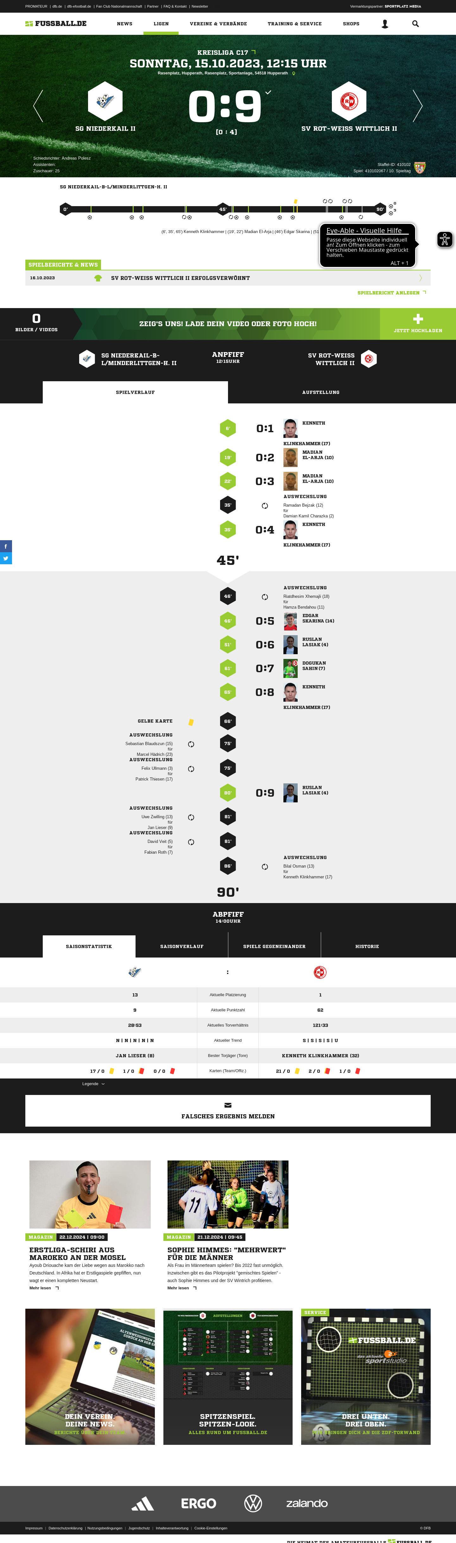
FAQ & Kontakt (175, 6)
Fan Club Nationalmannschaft (119, 6)
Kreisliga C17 (228, 52)
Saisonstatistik (89, 946)
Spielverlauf (135, 392)
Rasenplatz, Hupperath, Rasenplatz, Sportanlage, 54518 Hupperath (228, 73)
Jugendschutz (139, 1528)
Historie (367, 946)
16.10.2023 (42, 278)
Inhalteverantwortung (172, 1528)
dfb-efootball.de (79, 6)
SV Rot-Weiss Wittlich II (349, 128)
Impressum (33, 1528)
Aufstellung (320, 392)
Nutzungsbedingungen (104, 1528)
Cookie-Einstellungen (210, 1528)
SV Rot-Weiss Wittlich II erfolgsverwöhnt (180, 278)
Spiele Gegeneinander (274, 946)
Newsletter (200, 6)
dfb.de (57, 6)
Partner (153, 6)
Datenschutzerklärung (65, 1528)
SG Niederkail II (105, 128)
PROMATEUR (36, 6)
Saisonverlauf (182, 946)
